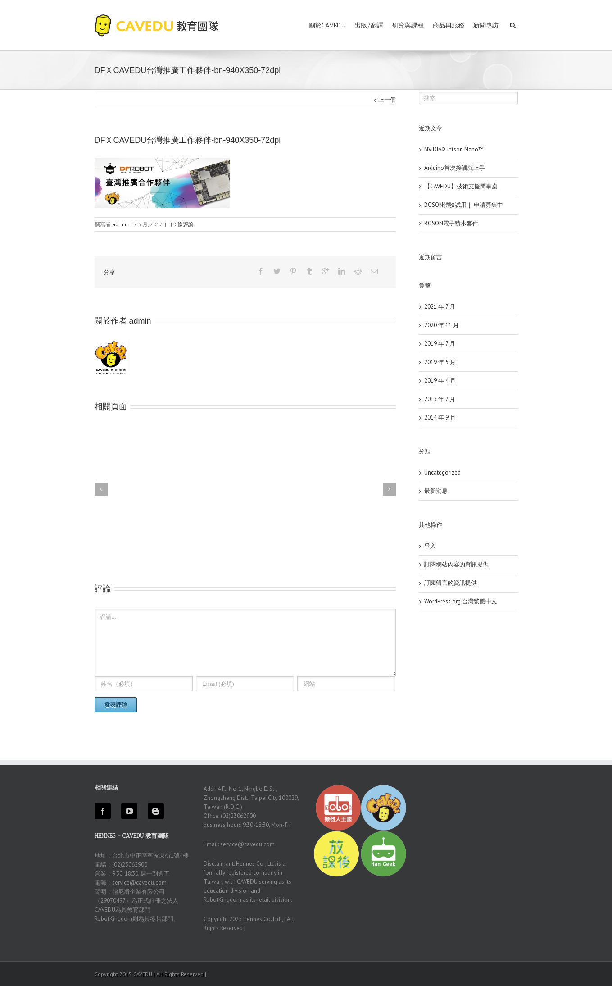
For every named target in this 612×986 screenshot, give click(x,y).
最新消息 (436, 491)
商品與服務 (448, 25)
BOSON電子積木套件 (451, 223)
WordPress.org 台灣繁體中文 (460, 601)
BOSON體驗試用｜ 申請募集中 (463, 205)
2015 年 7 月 (439, 399)
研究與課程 (408, 25)
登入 (430, 546)
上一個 (387, 100)
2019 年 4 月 (440, 380)
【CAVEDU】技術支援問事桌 (461, 186)
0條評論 (184, 224)
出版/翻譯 (368, 25)
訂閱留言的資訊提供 (450, 583)
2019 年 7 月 (439, 343)
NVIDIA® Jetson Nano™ (454, 149)
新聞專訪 (486, 25)
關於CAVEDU (327, 25)
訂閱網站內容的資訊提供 (456, 564)
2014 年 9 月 (440, 417)
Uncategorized (442, 472)
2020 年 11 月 (441, 325)
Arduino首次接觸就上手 (454, 168)
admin (120, 224)
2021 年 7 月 (439, 306)
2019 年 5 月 (440, 362)
